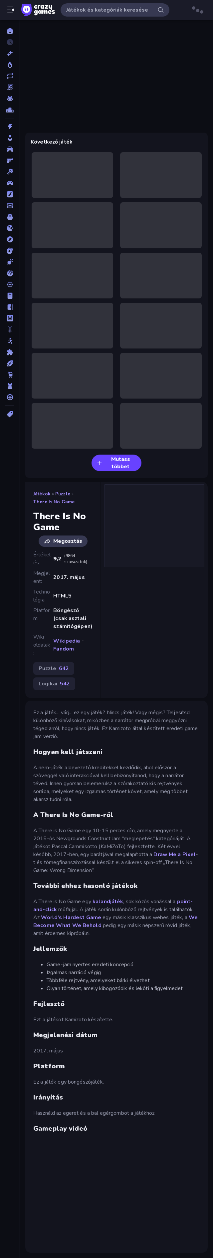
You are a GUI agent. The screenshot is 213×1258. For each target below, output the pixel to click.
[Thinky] (10, 374)
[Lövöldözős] (10, 284)
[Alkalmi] (10, 138)
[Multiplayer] (10, 98)
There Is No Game (54, 502)
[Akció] (10, 126)
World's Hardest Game (71, 917)
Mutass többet (113, 463)
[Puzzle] (10, 352)
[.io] (10, 228)
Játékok (42, 494)
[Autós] (10, 149)
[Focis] (10, 205)
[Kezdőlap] (10, 30)
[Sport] (10, 363)
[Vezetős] (10, 397)
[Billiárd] (10, 171)
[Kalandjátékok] (10, 239)
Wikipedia (66, 641)
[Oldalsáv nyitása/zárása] (11, 10)
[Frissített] (10, 76)
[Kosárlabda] (10, 273)
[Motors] (10, 329)
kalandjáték (108, 901)
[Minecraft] (10, 318)
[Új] (10, 53)
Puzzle (62, 494)
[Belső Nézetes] (10, 160)
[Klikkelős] (10, 262)
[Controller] (10, 183)
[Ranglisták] (10, 109)
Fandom (63, 649)
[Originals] (10, 87)
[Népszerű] (10, 64)
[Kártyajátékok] (10, 250)
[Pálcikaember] (10, 340)
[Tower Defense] (10, 386)
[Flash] (10, 194)
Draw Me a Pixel (174, 854)
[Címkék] (10, 414)
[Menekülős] (10, 307)
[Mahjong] (10, 295)
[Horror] (10, 216)
